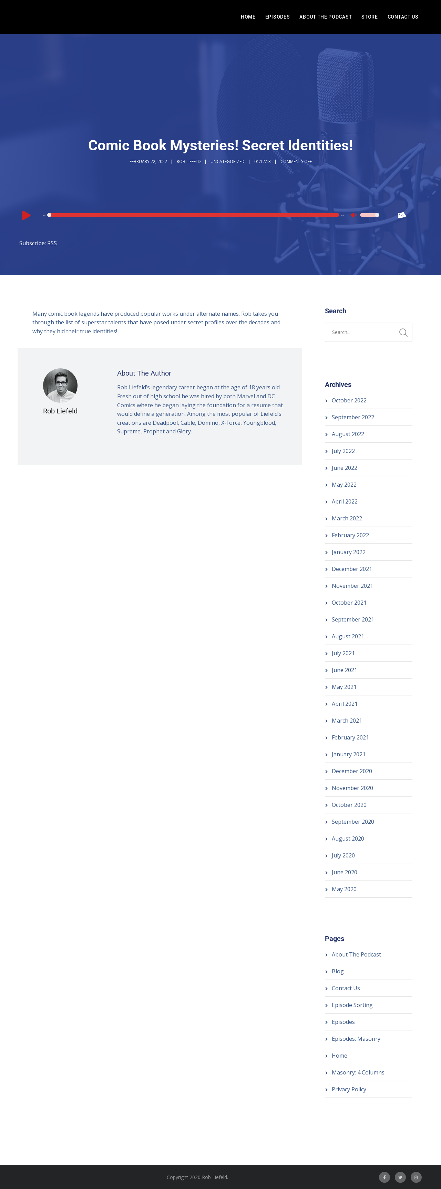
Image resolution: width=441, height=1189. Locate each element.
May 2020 (344, 889)
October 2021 (349, 602)
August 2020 (348, 838)
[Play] (26, 215)
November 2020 (352, 788)
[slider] (194, 215)
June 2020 (344, 872)
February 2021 (350, 737)
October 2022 (349, 400)
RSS (52, 243)
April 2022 (345, 501)
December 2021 (352, 569)
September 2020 (353, 821)
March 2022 (347, 518)
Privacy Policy (349, 1089)
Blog (338, 971)
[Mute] (354, 216)
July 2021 (343, 653)
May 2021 (344, 687)
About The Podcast (325, 17)
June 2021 (344, 670)
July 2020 (343, 855)
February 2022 (350, 535)
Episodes (277, 17)
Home (248, 17)
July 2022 (343, 451)
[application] (200, 215)
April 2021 (345, 703)
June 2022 (344, 468)
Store (369, 17)
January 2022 (349, 552)
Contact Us (403, 17)
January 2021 (349, 754)
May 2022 (344, 484)
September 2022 (353, 417)
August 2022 (348, 434)
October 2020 (349, 805)
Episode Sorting (352, 1005)
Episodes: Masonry (356, 1038)
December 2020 (352, 771)
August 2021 (348, 636)
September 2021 (353, 619)
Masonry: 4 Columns (358, 1072)
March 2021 (347, 720)
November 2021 (352, 586)
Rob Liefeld (189, 161)
